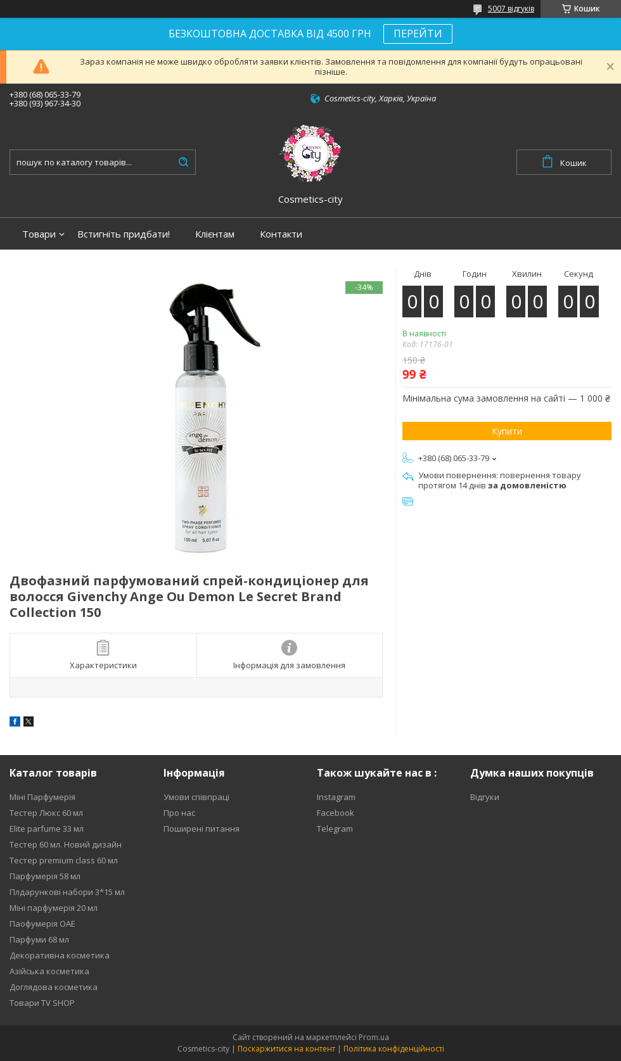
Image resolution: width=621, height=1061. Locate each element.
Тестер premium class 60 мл (64, 860)
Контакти (281, 234)
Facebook (335, 812)
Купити (507, 431)
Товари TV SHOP (42, 1002)
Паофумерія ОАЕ (42, 923)
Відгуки (484, 797)
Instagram (336, 797)
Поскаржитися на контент (286, 1048)
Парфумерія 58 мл (45, 876)
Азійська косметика (49, 971)
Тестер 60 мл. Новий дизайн (66, 844)
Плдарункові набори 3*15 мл (67, 892)
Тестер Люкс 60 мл (46, 812)
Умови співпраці (196, 797)
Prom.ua (374, 1037)
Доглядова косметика (54, 987)
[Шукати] (183, 162)
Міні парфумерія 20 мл (54, 907)
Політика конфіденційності (393, 1048)
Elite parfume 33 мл (47, 828)
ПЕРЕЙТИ (418, 34)
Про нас (179, 812)
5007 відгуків (511, 8)
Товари (39, 234)
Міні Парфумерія (42, 797)
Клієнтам (214, 234)
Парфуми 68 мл (39, 939)
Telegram (335, 828)
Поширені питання (201, 828)
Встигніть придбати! (123, 234)
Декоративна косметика (60, 955)
